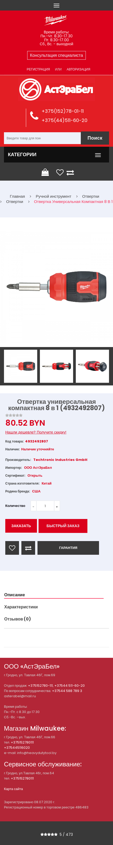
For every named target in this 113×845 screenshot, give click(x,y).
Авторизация (78, 69)
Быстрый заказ (62, 525)
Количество (15, 505)
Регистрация (38, 69)
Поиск (94, 138)
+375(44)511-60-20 (64, 120)
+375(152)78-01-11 (62, 111)
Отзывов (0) (17, 619)
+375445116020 (17, 747)
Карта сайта (13, 788)
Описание (14, 595)
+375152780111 (22, 742)
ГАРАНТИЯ (68, 547)
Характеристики (21, 607)
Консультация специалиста (56, 55)
